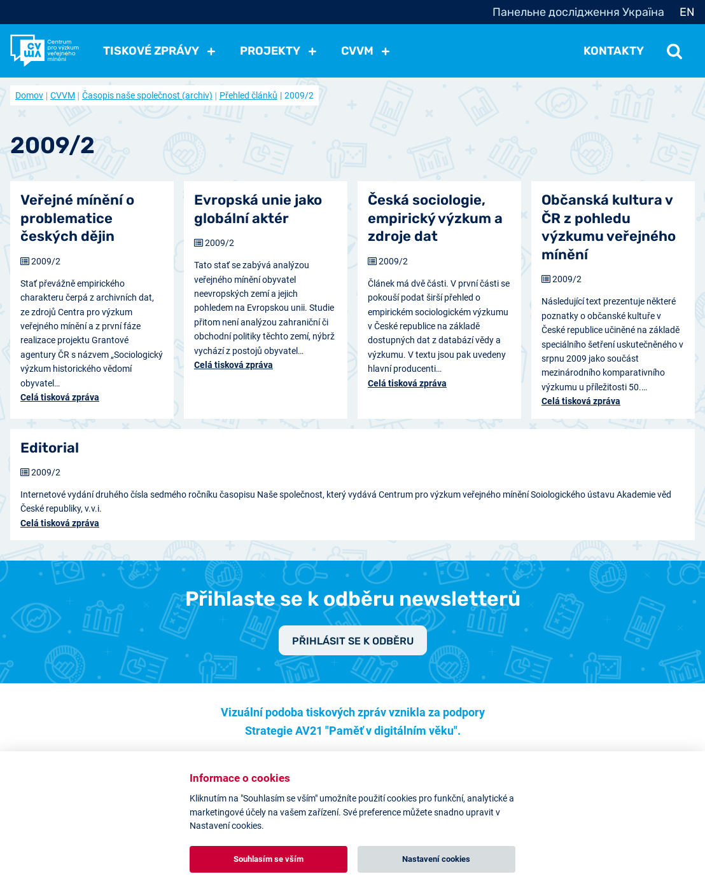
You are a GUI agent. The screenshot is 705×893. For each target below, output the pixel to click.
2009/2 (45, 261)
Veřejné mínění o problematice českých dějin (77, 218)
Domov (29, 95)
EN (687, 12)
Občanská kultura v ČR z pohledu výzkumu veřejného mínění (608, 227)
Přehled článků (248, 95)
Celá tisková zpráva (59, 397)
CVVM (62, 95)
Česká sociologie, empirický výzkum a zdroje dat (435, 218)
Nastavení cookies (436, 859)
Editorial (49, 447)
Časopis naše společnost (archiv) (147, 95)
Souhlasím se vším (269, 859)
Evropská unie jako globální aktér (258, 209)
